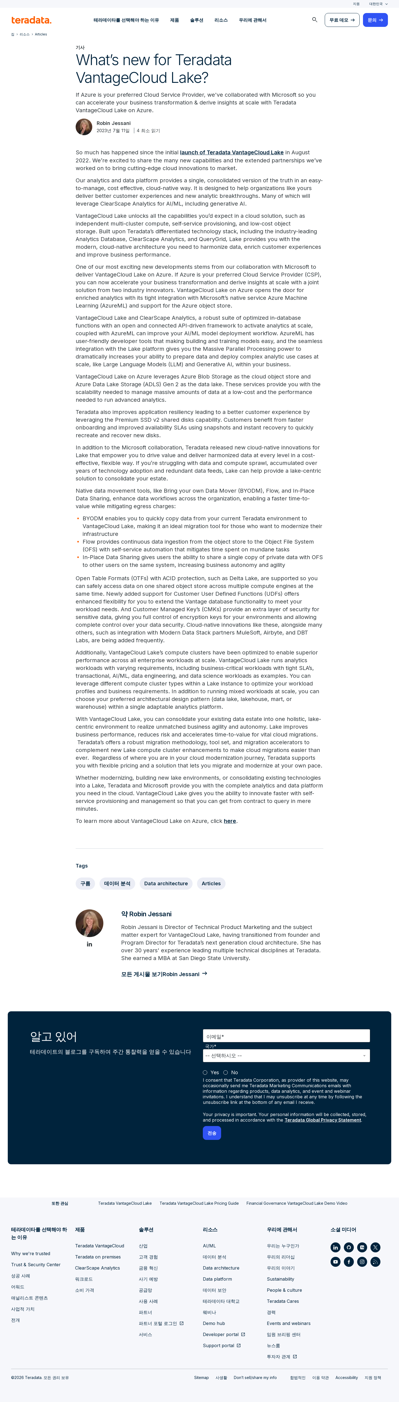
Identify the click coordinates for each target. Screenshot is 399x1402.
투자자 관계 (278, 1356)
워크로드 (84, 1278)
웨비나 (209, 1312)
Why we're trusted (30, 1253)
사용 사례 (148, 1301)
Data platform (217, 1278)
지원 (356, 4)
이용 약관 (320, 1377)
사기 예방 (148, 1278)
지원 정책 (373, 1377)
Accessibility (347, 1377)
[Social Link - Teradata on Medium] (362, 1247)
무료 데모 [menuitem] (338, 20)
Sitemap (201, 1377)
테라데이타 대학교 (221, 1301)
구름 (85, 883)
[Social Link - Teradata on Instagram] (362, 1262)
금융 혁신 (148, 1267)
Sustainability (280, 1278)
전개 (15, 1319)
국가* (210, 1046)
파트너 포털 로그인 (158, 1323)
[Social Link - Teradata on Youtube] (336, 1262)
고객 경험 (148, 1256)
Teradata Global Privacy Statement (323, 1119)
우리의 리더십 (281, 1256)
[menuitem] (314, 20)
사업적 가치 (23, 1308)
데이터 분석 (117, 883)
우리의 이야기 (281, 1267)
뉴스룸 (273, 1345)
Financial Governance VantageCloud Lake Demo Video (297, 1203)
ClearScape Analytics (97, 1267)
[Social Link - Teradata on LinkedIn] (336, 1247)
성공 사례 (20, 1275)
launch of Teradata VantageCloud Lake (232, 152)
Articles (211, 883)
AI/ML (209, 1245)
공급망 (145, 1290)
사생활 (221, 1377)
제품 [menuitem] (174, 20)
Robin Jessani (114, 123)
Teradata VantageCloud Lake (125, 1203)
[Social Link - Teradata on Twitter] (375, 1247)
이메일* (215, 1036)
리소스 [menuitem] (221, 20)
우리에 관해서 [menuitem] (253, 20)
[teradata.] (31, 20)
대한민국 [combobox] (376, 4)
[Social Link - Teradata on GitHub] (349, 1247)
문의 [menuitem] (372, 20)
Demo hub (214, 1323)
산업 (143, 1245)
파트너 (145, 1312)
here (230, 820)
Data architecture (166, 883)
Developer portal (221, 1334)
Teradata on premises (98, 1256)
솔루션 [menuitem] (196, 20)
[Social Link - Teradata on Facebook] (349, 1262)
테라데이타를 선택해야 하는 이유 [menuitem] (126, 20)
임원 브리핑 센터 (284, 1334)
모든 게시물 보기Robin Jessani (160, 974)
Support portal (218, 1345)
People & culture (284, 1290)
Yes (215, 1072)
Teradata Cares (283, 1301)
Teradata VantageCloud (99, 1245)
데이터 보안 (214, 1290)
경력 (271, 1312)
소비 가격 (84, 1290)
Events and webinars (289, 1323)
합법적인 (298, 1377)
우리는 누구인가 (283, 1245)
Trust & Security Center (36, 1264)
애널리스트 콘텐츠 (29, 1297)
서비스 (145, 1334)
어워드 (17, 1286)
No (234, 1072)
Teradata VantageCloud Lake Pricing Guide (199, 1203)
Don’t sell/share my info (255, 1377)
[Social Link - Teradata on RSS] (375, 1262)
